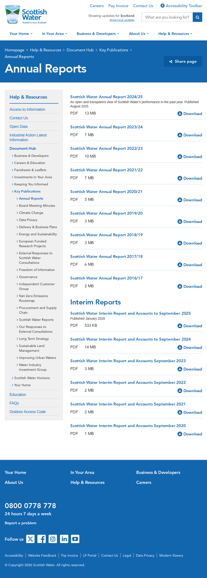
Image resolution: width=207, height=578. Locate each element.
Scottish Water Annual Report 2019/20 (106, 213)
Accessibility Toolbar (181, 5)
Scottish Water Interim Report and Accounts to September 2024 (130, 339)
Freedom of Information (37, 270)
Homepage (14, 50)
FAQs (14, 403)
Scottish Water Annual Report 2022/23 (106, 148)
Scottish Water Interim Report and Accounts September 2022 (128, 382)
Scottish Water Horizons (32, 378)
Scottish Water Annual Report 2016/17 (106, 278)
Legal (127, 555)
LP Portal (89, 555)
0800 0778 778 (30, 506)
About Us (137, 33)
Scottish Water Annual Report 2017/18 (106, 256)
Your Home (20, 33)
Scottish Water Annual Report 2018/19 (106, 234)
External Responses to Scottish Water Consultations (35, 258)
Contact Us (143, 5)
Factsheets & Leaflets (30, 170)
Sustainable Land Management (32, 348)
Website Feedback (42, 555)
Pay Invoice (118, 5)
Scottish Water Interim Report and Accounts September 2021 (128, 404)
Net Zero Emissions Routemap (33, 298)
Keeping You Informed (31, 184)
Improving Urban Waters (37, 358)
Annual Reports (19, 56)
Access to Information (27, 109)
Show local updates (122, 20)
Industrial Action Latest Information (28, 137)
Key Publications (113, 50)
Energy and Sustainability (38, 234)
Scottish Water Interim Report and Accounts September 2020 (128, 425)
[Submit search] (197, 17)
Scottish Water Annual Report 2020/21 (106, 191)
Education (18, 395)
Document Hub (80, 50)
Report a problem (20, 523)
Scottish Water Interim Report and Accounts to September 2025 (130, 313)
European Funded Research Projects (32, 243)
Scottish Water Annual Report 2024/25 (106, 96)
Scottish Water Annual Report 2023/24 (106, 127)
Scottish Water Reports (36, 320)
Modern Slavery (171, 555)
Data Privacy (28, 220)
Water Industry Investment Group (33, 367)
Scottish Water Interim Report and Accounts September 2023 (128, 360)
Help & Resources (174, 33)
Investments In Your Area (33, 177)
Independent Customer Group (37, 286)
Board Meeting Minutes (37, 205)
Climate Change (31, 213)
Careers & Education (29, 163)
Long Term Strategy (34, 339)
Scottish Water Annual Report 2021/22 (106, 170)
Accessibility (14, 555)
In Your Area (53, 33)
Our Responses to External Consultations (35, 329)
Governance (28, 277)
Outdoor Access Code (28, 412)
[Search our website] (167, 17)
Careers (97, 5)
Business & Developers (97, 33)
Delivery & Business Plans (38, 227)
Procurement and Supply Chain (38, 310)
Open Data (19, 127)
